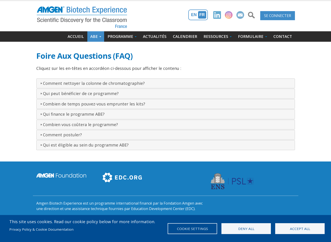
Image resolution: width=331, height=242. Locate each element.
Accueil (76, 36)
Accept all (300, 228)
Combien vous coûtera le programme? (80, 124)
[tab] (165, 83)
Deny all (246, 228)
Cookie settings (192, 228)
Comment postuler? (62, 134)
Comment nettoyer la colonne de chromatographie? (94, 83)
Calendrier (185, 36)
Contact (282, 36)
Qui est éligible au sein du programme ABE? (86, 145)
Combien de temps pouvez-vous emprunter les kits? (94, 104)
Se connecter (277, 15)
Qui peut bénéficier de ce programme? (81, 93)
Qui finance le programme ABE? (74, 114)
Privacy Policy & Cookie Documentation (41, 229)
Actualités (155, 36)
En (194, 14)
